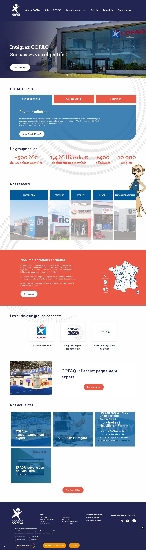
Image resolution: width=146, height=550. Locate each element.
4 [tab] (79, 75)
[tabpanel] (73, 49)
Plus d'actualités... (73, 494)
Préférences (21, 539)
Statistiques (34, 536)
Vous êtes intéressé (32, 134)
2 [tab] (71, 75)
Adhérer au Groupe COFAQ (96, 519)
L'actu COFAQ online (41, 344)
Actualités (108, 10)
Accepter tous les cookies (54, 545)
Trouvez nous (30, 293)
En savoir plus (20, 67)
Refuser (74, 545)
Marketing (34, 539)
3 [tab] (75, 75)
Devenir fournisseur (94, 523)
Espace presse (125, 10)
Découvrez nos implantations (123, 519)
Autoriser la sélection (24, 545)
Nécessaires (21, 536)
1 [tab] (67, 75)
